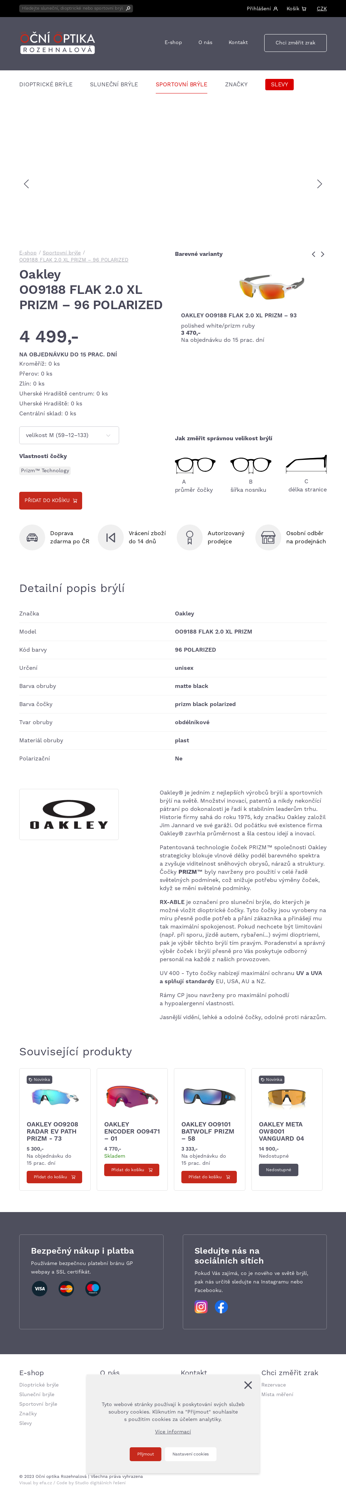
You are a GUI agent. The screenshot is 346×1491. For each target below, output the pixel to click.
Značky (236, 84)
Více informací (173, 1432)
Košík (293, 9)
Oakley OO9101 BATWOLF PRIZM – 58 (207, 1131)
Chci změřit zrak (295, 43)
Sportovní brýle (181, 84)
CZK (322, 9)
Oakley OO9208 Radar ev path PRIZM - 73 (52, 1131)
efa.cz (45, 1483)
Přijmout (145, 1454)
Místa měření (277, 1395)
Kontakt (238, 42)
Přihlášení (259, 9)
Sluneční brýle (114, 84)
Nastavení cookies (190, 1454)
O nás (205, 42)
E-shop (173, 42)
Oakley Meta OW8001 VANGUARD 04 (281, 1131)
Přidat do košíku (47, 500)
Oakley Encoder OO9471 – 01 (132, 1131)
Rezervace (273, 1385)
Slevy (279, 84)
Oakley (40, 275)
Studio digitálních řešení (100, 1483)
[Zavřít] (248, 1385)
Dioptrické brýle (45, 84)
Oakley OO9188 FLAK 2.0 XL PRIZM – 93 (239, 315)
